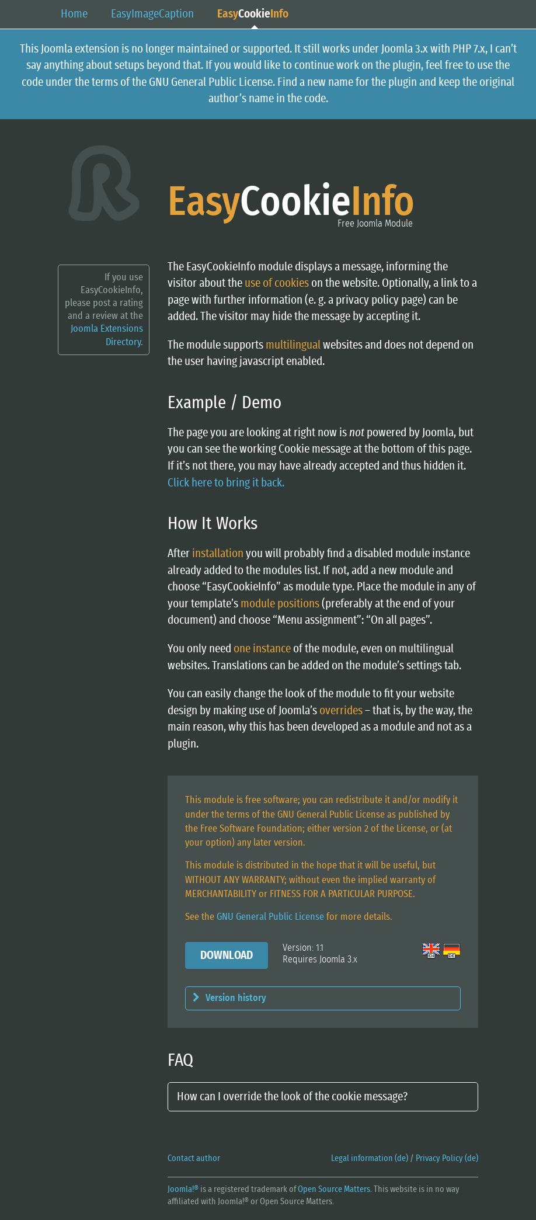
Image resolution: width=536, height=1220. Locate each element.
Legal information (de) (369, 1158)
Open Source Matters (334, 1189)
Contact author (194, 1158)
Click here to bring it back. (226, 483)
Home (74, 14)
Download (226, 955)
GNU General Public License (270, 917)
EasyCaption (152, 14)
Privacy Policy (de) (447, 1158)
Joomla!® (183, 1189)
